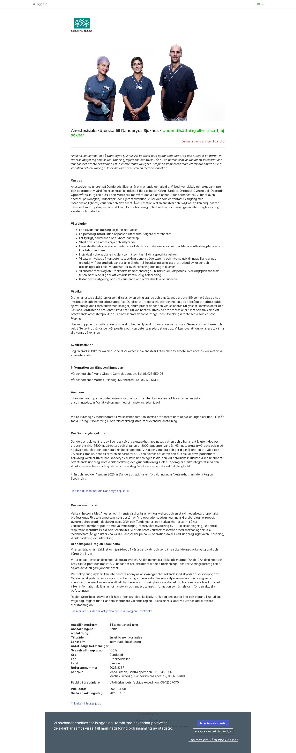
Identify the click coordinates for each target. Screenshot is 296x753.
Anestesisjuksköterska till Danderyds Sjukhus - (147, 132)
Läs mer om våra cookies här (213, 740)
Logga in (40, 4)
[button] (260, 4)
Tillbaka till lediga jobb (86, 703)
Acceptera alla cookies (213, 723)
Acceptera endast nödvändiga (213, 731)
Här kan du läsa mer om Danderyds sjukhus (100, 491)
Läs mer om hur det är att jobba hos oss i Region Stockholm (111, 611)
